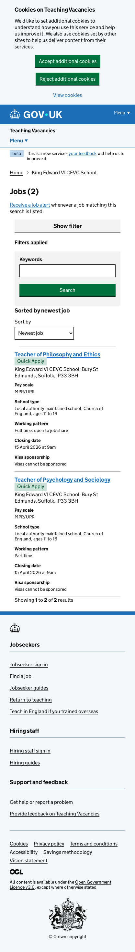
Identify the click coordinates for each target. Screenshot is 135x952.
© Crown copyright (67, 936)
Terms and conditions (94, 844)
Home (16, 172)
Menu (16, 141)
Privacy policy (49, 844)
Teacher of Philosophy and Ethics (57, 354)
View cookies (67, 95)
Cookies (19, 844)
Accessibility (24, 852)
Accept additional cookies (67, 61)
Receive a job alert (30, 205)
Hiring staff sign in (30, 751)
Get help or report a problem (41, 802)
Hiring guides (25, 763)
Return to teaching (31, 700)
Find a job (20, 676)
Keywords (30, 259)
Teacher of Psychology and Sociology (62, 479)
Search (67, 290)
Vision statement (29, 860)
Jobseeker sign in (29, 664)
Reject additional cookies (67, 79)
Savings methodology (67, 852)
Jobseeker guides (29, 688)
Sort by (23, 322)
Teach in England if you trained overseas (54, 711)
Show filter (67, 226)
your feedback (82, 153)
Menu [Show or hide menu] (119, 113)
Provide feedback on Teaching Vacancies (54, 814)
